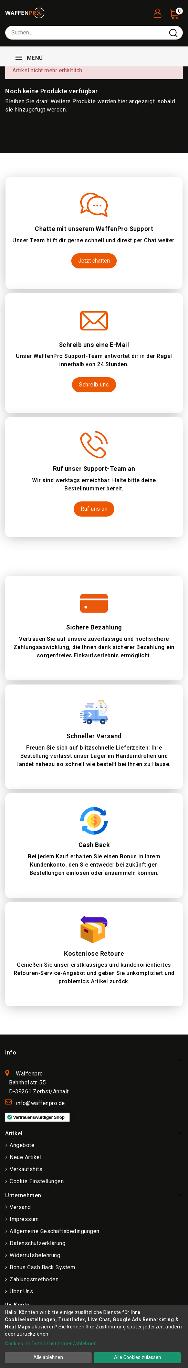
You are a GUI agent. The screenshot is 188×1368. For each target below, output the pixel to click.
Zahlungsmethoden (34, 1279)
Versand (20, 1207)
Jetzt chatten (94, 260)
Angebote (22, 1145)
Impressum (24, 1219)
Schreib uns (94, 384)
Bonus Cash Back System (42, 1267)
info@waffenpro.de (40, 1103)
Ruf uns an (94, 509)
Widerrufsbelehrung (35, 1255)
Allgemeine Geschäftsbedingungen (55, 1231)
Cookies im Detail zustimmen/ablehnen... (53, 1343)
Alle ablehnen (48, 1357)
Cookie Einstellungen (37, 1181)
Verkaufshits (26, 1169)
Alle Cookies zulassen (137, 1357)
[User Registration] (157, 11)
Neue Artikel (25, 1157)
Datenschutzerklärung (37, 1243)
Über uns (21, 1291)
